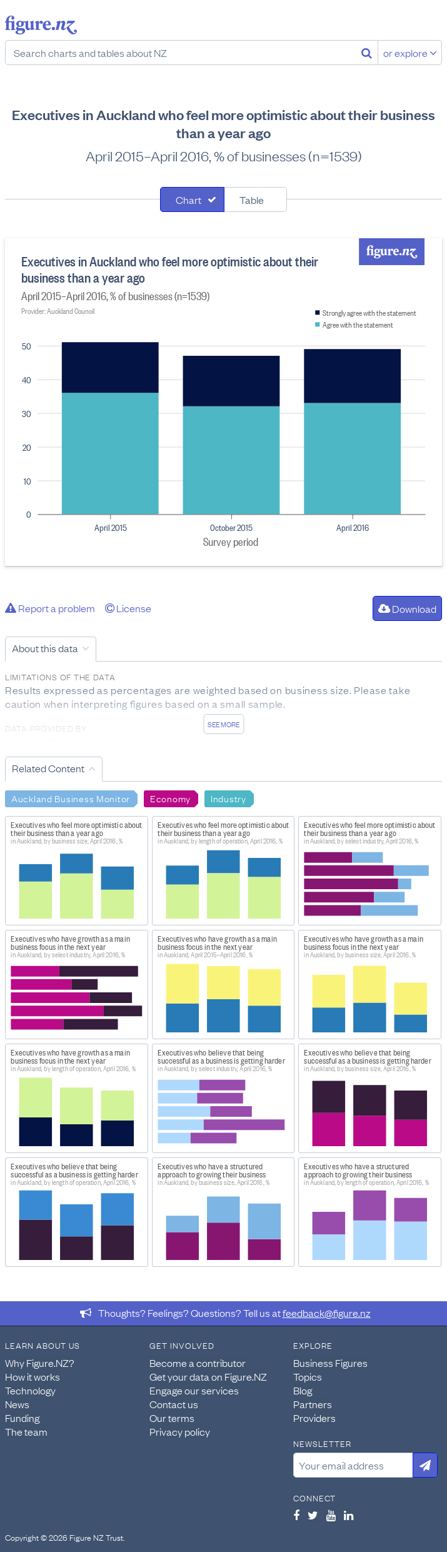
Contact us (173, 1404)
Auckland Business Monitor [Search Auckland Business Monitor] (70, 798)
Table (251, 199)
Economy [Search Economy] (170, 798)
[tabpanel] (223, 402)
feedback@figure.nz (327, 1312)
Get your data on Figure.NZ (208, 1376)
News (17, 1404)
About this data (45, 648)
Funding (22, 1417)
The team (26, 1431)
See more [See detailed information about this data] (223, 724)
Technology (30, 1390)
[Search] (367, 52)
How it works (32, 1376)
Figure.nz (41, 25)
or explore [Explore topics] (410, 52)
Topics (307, 1376)
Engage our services (194, 1390)
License (128, 608)
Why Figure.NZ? (39, 1362)
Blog (302, 1390)
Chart (188, 199)
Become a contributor (197, 1362)
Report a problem (50, 608)
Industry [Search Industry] (228, 798)
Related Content (48, 768)
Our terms (171, 1417)
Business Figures (330, 1362)
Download (407, 608)
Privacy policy (179, 1431)
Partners (312, 1404)
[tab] (192, 199)
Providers (314, 1417)
